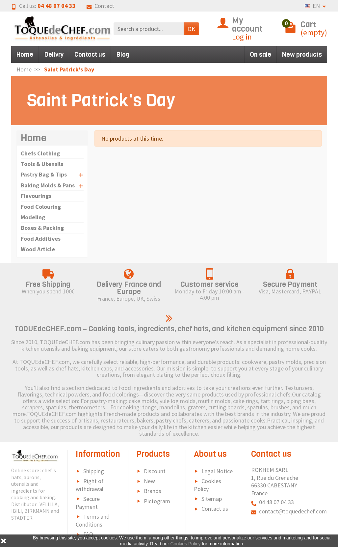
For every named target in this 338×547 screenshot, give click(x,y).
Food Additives (41, 238)
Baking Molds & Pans (48, 185)
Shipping (93, 471)
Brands (152, 491)
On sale (260, 54)
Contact (100, 6)
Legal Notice (217, 471)
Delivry (54, 54)
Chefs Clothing (40, 153)
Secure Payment (88, 502)
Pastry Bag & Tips (44, 174)
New (149, 481)
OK (191, 29)
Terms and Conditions (93, 520)
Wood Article (38, 249)
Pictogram (157, 501)
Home (24, 54)
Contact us (89, 54)
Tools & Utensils (42, 164)
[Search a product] (149, 28)
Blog (122, 54)
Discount (155, 471)
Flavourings (36, 196)
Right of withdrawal (90, 485)
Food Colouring (41, 206)
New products (302, 54)
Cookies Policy (207, 485)
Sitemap (211, 499)
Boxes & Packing (42, 228)
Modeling (33, 217)
